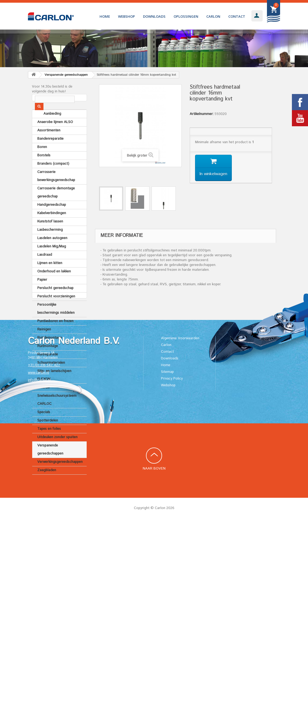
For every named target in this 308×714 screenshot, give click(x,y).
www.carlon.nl (38, 565)
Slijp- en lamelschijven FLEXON (54, 388)
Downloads (154, 16)
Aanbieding (46, 126)
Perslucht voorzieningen (56, 309)
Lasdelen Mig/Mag (51, 259)
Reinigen (44, 342)
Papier (42, 292)
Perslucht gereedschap (55, 301)
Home (105, 16)
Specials (43, 425)
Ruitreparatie (47, 367)
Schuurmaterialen (51, 375)
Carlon (213, 16)
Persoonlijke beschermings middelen (56, 322)
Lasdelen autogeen (52, 251)
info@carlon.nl (39, 572)
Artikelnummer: (202, 114)
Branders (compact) (53, 176)
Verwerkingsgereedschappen (60, 475)
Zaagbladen (46, 483)
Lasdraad (44, 268)
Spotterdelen (47, 433)
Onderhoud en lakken (54, 284)
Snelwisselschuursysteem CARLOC (56, 413)
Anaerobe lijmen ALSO (55, 135)
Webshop (126, 16)
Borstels (43, 168)
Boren (42, 160)
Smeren (43, 400)
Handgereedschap (51, 218)
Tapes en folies (49, 442)
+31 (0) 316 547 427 (44, 557)
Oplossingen (186, 16)
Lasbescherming (50, 243)
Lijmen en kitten (49, 276)
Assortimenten (48, 143)
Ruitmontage (47, 359)
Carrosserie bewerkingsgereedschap (56, 189)
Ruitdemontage (49, 351)
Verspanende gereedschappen (50, 462)
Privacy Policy (172, 570)
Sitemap (167, 564)
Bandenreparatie (50, 151)
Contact (236, 16)
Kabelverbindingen (51, 226)
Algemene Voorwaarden (180, 530)
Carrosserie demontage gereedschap (56, 205)
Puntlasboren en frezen (55, 334)
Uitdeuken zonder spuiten (57, 450)
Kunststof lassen (50, 234)
